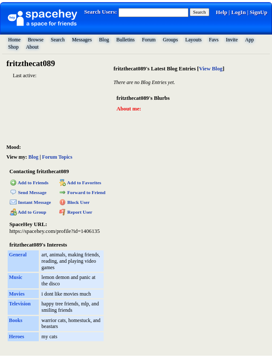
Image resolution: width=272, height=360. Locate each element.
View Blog (211, 69)
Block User (74, 202)
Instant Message (30, 202)
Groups (170, 40)
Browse (35, 40)
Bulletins (125, 40)
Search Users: (100, 12)
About (32, 47)
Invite (232, 40)
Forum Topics (57, 157)
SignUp (258, 12)
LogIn (238, 12)
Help (221, 12)
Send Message (28, 192)
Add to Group (28, 212)
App (249, 40)
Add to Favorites (80, 182)
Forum (149, 40)
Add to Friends (29, 182)
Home (14, 40)
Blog (104, 40)
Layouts (193, 40)
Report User (76, 212)
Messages (82, 40)
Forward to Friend (82, 192)
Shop (13, 47)
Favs (214, 40)
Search (199, 12)
